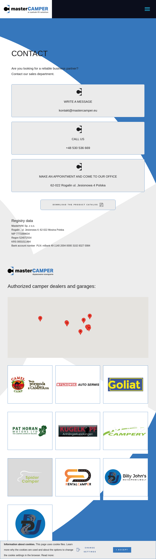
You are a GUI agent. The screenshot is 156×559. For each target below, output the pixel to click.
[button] (90, 316)
